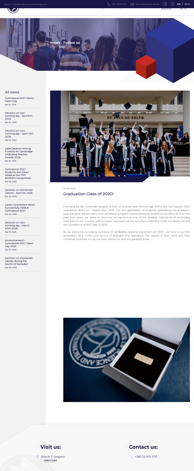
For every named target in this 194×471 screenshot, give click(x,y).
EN (178, 4)
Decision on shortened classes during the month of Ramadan (20, 263)
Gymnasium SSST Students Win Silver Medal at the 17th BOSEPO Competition (20, 175)
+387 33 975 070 (143, 420)
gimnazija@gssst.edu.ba (147, 4)
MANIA (53, 467)
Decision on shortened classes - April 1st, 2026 (20, 193)
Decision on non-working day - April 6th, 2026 (20, 117)
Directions (50, 424)
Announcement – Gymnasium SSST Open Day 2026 (20, 245)
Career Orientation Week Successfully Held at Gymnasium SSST (20, 209)
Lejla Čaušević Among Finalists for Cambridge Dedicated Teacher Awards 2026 (20, 154)
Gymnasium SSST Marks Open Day (20, 101)
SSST (187, 467)
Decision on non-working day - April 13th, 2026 (20, 135)
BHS (187, 4)
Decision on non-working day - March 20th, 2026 (20, 227)
